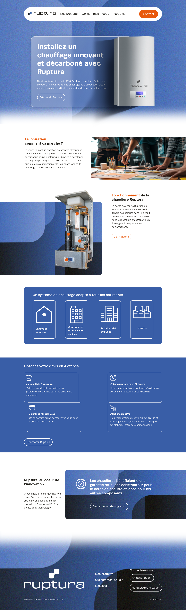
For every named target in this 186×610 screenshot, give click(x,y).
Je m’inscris (121, 236)
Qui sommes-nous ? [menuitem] (95, 13)
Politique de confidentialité (48, 580)
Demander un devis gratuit (109, 486)
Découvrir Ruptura (51, 97)
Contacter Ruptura (38, 422)
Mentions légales (30, 580)
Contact (148, 14)
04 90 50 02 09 (141, 558)
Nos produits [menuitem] (69, 13)
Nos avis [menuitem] (119, 13)
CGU (61, 580)
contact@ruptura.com (145, 568)
